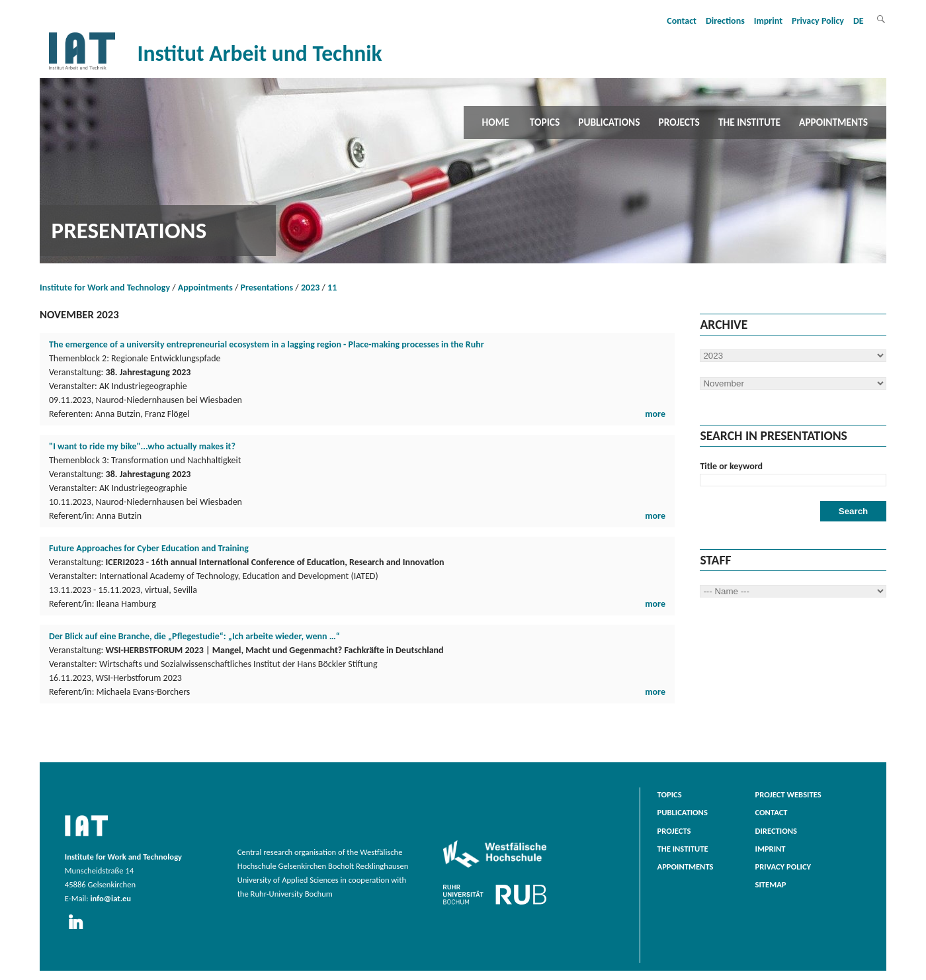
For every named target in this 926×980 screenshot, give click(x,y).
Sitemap (770, 884)
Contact (681, 20)
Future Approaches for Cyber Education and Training (149, 548)
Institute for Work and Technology (105, 287)
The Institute (749, 122)
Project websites (788, 794)
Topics (545, 122)
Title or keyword (731, 466)
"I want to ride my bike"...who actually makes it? (142, 446)
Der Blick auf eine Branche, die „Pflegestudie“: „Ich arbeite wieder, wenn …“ (194, 636)
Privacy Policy (818, 20)
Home (495, 122)
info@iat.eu (110, 898)
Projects (679, 122)
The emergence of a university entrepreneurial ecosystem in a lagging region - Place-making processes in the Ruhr (266, 344)
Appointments (833, 122)
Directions (725, 20)
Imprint (768, 20)
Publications (609, 122)
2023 (310, 287)
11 (332, 287)
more (655, 414)
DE (858, 20)
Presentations (267, 287)
